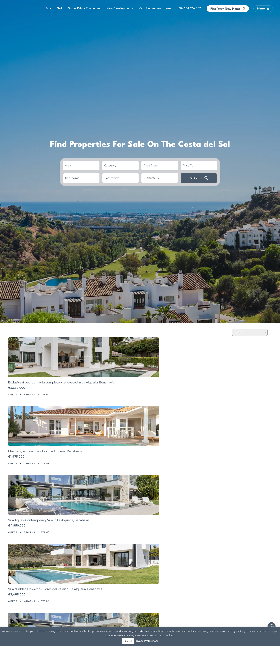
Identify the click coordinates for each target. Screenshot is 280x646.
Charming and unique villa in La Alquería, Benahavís (137, 398)
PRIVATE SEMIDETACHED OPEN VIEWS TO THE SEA (138, 562)
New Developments (119, 8)
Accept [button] (128, 641)
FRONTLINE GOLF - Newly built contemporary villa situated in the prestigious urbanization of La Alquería (139, 481)
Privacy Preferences (147, 641)
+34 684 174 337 (189, 8)
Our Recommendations (155, 8)
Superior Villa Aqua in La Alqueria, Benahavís (220, 562)
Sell (59, 8)
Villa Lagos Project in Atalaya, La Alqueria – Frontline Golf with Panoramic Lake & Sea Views (50, 564)
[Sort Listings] (250, 332)
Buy (48, 8)
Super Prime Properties (84, 8)
